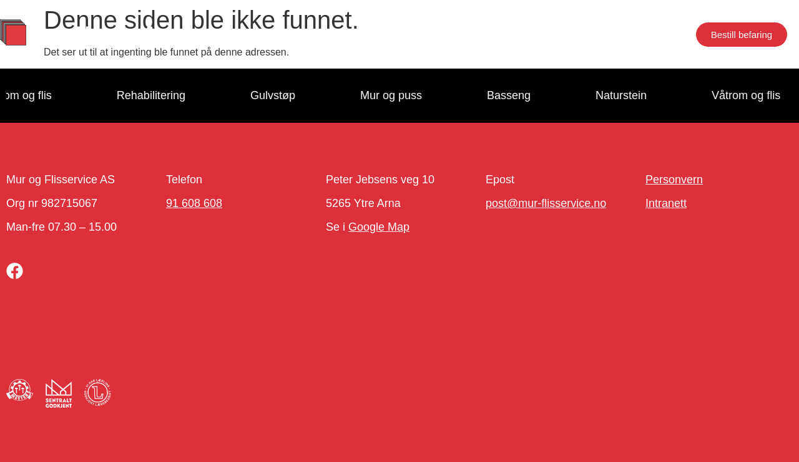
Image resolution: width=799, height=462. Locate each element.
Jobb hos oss (457, 34)
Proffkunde (308, 34)
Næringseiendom (621, 34)
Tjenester (229, 34)
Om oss (379, 34)
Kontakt (534, 34)
